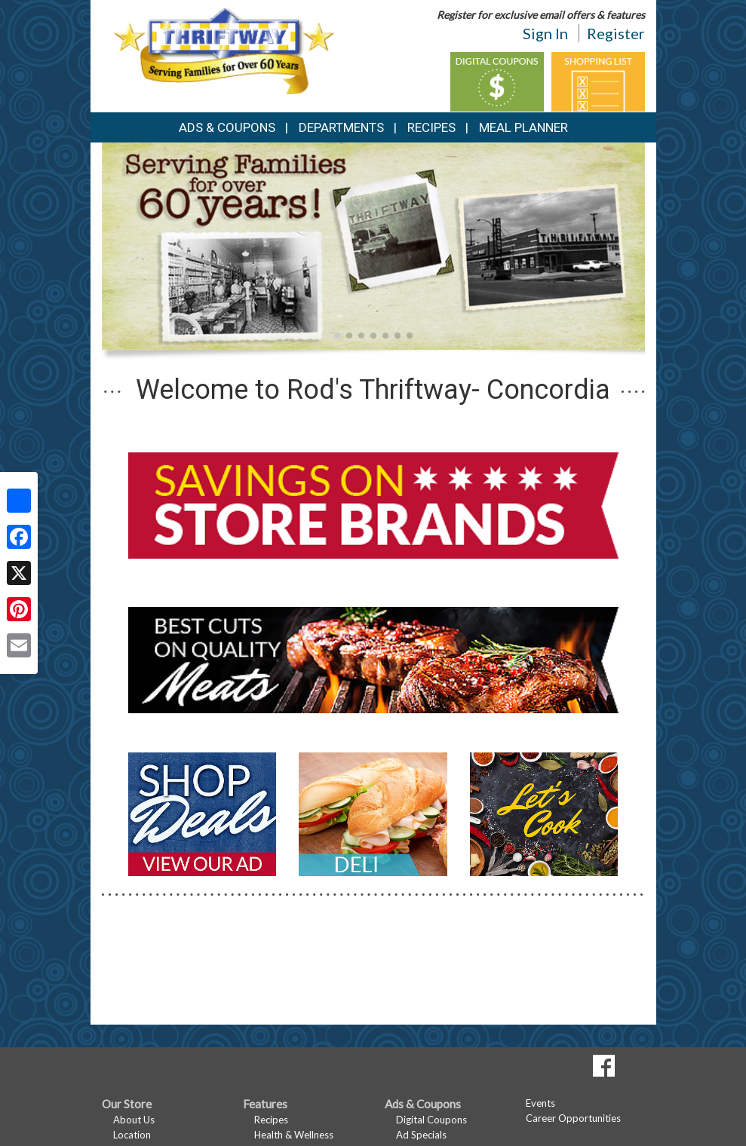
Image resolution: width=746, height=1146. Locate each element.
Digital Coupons (431, 1120)
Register (616, 33)
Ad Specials (421, 1135)
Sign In (545, 33)
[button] (337, 335)
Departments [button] (341, 127)
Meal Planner (523, 127)
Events (540, 1103)
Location (132, 1135)
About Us (134, 1120)
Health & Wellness (293, 1135)
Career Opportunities (573, 1118)
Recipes (431, 127)
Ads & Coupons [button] (227, 127)
